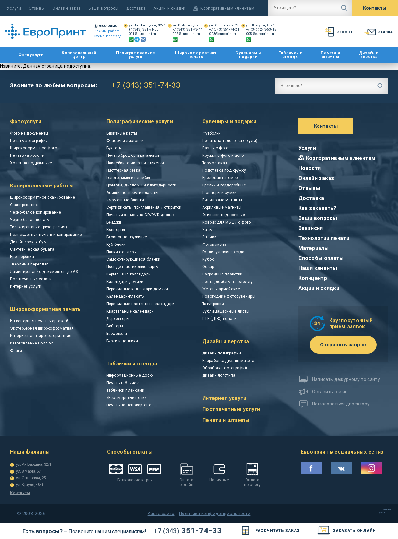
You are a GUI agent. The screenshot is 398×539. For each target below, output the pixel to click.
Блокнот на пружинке (126, 237)
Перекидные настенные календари (140, 304)
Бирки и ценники (122, 341)
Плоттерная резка (123, 170)
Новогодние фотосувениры (228, 296)
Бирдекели (116, 333)
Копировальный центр (79, 55)
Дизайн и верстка (368, 55)
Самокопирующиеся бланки (133, 259)
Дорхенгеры (118, 318)
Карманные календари (128, 274)
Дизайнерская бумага (31, 242)
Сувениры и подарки (248, 55)
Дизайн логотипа (219, 375)
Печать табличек (122, 383)
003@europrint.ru (223, 33)
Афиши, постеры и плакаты (132, 192)
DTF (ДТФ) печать (219, 318)
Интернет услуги (26, 286)
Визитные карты (121, 133)
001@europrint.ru (142, 33)
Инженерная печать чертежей (39, 321)
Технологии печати (324, 238)
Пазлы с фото (215, 148)
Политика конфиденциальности (214, 513)
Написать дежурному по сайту (346, 379)
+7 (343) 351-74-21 (224, 29)
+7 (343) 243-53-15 (261, 29)
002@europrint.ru (186, 33)
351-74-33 (188, 530)
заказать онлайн (346, 530)
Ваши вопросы (104, 8)
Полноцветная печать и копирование (46, 234)
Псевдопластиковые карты (132, 267)
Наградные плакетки (222, 274)
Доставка (136, 8)
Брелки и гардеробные (224, 185)
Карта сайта (161, 513)
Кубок (208, 259)
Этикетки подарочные (223, 215)
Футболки (211, 133)
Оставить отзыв (330, 391)
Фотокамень (214, 244)
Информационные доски (130, 375)
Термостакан (214, 163)
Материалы (313, 248)
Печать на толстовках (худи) (229, 140)
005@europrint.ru (260, 33)
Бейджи (113, 222)
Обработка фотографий (224, 368)
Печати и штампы (330, 55)
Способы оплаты (321, 258)
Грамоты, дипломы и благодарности (141, 185)
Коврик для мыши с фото (226, 222)
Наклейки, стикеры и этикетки (135, 163)
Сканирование (24, 205)
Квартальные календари (130, 311)
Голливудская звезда (223, 252)
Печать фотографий (29, 140)
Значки (209, 237)
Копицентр (312, 278)
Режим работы (107, 31)
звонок (338, 32)
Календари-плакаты (125, 296)
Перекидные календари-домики (137, 289)
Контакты (375, 8)
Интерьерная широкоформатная (40, 336)
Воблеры (114, 326)
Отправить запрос (343, 345)
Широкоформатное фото (33, 148)
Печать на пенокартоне (128, 405)
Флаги (16, 350)
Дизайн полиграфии (221, 353)
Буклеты (114, 148)
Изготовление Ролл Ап (32, 343)
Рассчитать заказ (269, 530)
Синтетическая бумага (32, 249)
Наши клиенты (317, 268)
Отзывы (37, 8)
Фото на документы (29, 133)
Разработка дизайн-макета (228, 360)
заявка (378, 32)
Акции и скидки (169, 8)
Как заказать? (317, 208)
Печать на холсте (27, 155)
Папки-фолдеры (121, 252)
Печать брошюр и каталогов (133, 155)
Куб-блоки (116, 244)
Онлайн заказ (66, 8)
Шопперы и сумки (219, 192)
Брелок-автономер (220, 177)
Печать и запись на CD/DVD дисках (140, 215)
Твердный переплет (29, 264)
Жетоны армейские (221, 289)
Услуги (14, 8)
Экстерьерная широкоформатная (42, 328)
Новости (309, 168)
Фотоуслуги (31, 55)
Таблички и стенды (291, 55)
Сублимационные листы (225, 311)
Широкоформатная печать (195, 55)
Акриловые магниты (221, 207)
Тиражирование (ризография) (38, 227)
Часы (207, 229)
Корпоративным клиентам (341, 158)
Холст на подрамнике (31, 163)
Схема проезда (108, 36)
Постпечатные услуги (31, 279)
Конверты (115, 229)
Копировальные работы (42, 186)
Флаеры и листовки (125, 140)
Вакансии (310, 228)
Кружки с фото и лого (223, 155)
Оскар (208, 267)
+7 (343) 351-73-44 (188, 29)
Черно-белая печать (29, 219)
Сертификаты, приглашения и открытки (144, 207)
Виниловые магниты (222, 200)
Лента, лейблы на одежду (227, 281)
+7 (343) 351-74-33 (144, 29)
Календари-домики (125, 281)
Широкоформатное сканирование (42, 197)
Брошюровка (22, 257)
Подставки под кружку (224, 170)
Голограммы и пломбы (128, 177)
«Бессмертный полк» (126, 397)
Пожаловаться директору (341, 403)
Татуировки (213, 304)
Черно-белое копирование (35, 212)
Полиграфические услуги (135, 55)
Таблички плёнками (125, 390)
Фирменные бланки (125, 200)
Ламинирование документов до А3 (44, 271)
